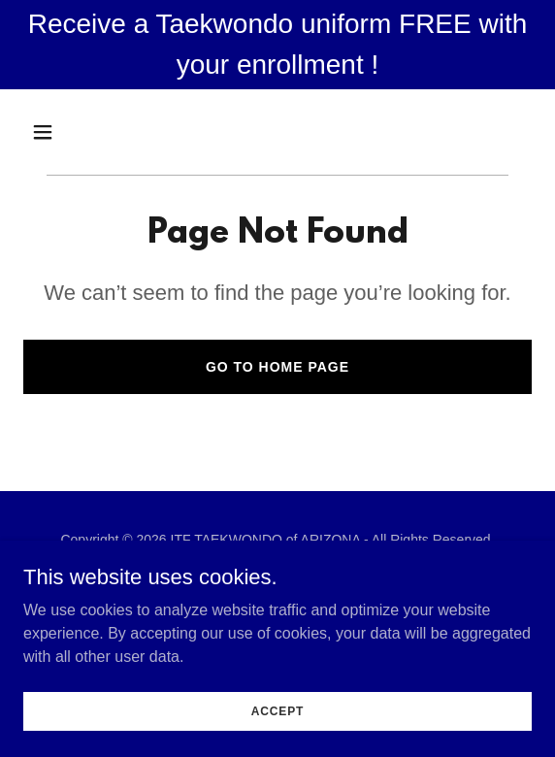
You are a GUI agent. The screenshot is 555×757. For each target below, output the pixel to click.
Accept (277, 710)
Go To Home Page (277, 367)
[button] (61, 132)
